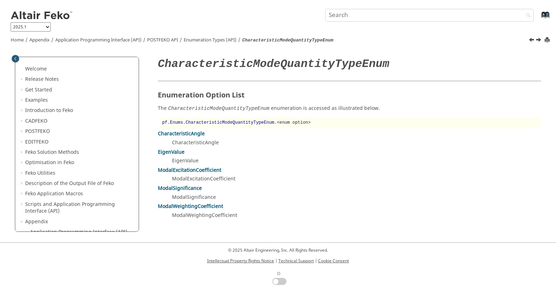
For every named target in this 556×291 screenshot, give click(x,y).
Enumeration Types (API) (210, 40)
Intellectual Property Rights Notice (240, 261)
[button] (42, 65)
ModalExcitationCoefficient (189, 170)
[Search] (526, 16)
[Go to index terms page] (538, 18)
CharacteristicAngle (181, 134)
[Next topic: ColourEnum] (539, 41)
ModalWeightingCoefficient (190, 206)
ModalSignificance (180, 188)
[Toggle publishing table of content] (15, 58)
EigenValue (171, 152)
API (162, 40)
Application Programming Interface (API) (98, 40)
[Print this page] (548, 40)
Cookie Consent (333, 261)
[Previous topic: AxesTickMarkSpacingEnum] (532, 41)
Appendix (39, 40)
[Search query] (429, 15)
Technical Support (296, 261)
